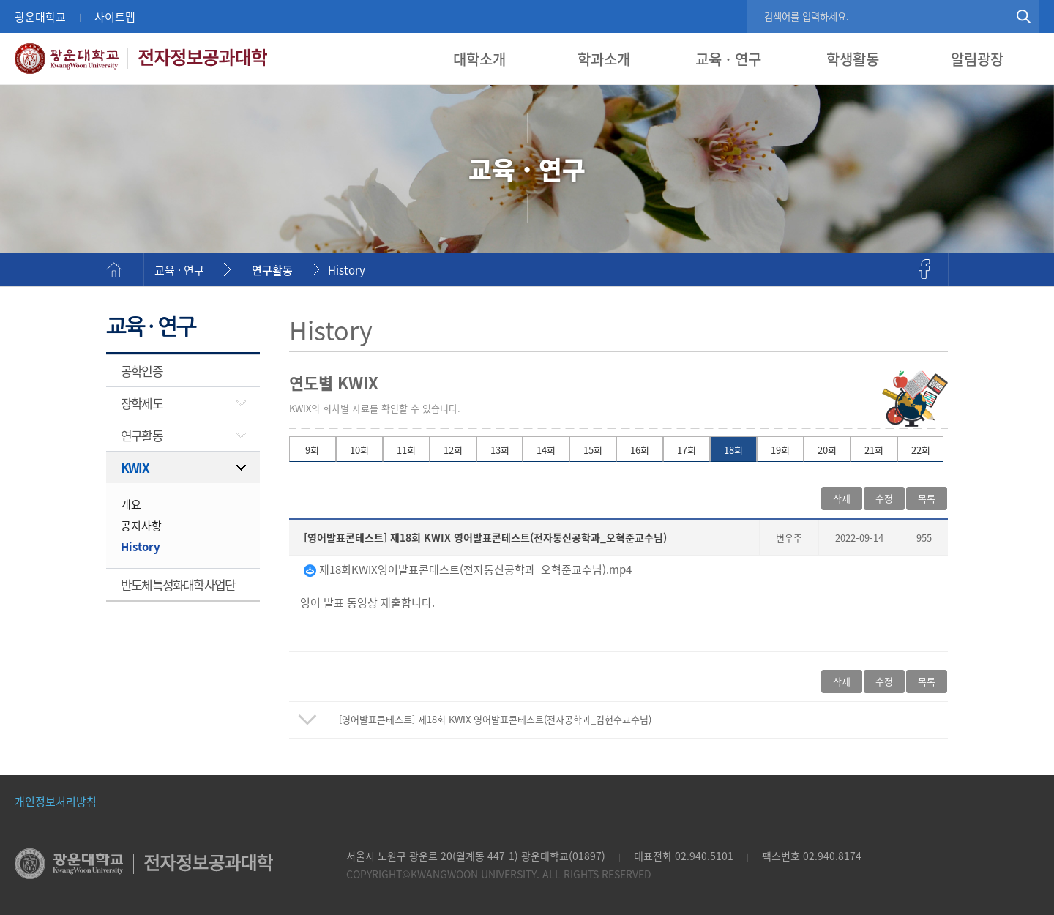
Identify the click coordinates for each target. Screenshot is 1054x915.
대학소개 (479, 59)
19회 (780, 450)
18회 (733, 450)
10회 (359, 450)
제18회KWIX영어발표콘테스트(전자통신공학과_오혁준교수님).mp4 (468, 569)
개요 (131, 504)
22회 (920, 450)
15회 (592, 450)
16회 (639, 450)
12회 (453, 450)
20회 (827, 450)
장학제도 (141, 403)
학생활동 (852, 59)
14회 (546, 450)
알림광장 (977, 59)
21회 (873, 450)
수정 (884, 498)
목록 (926, 498)
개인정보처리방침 (56, 801)
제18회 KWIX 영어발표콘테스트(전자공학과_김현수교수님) (495, 719)
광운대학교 (40, 16)
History (346, 269)
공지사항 (141, 525)
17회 (686, 450)
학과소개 (604, 59)
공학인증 (141, 371)
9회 (312, 450)
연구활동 (272, 269)
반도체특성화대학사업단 (178, 584)
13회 (499, 450)
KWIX (135, 467)
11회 (406, 450)
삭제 (842, 498)
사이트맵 (114, 16)
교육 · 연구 (728, 59)
